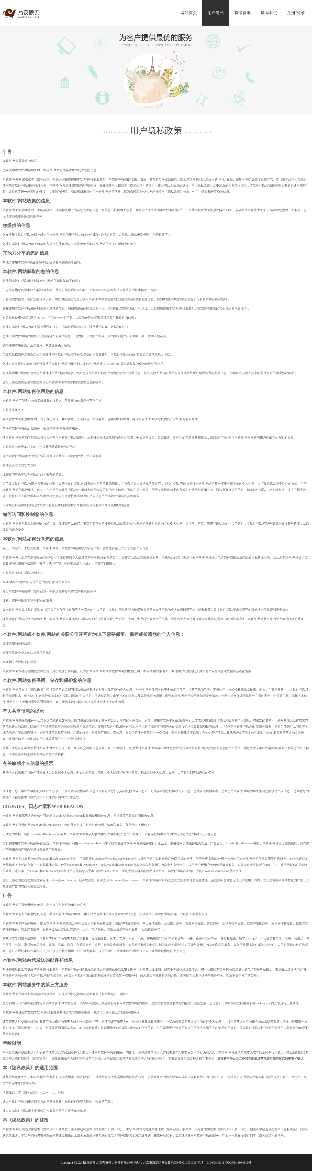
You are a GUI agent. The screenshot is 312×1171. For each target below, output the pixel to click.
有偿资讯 (242, 13)
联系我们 (269, 13)
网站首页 (189, 13)
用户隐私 (215, 13)
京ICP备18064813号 (238, 1162)
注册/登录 (296, 13)
